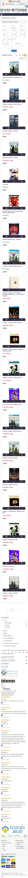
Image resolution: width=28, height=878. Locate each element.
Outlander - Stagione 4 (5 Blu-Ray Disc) (12, 431)
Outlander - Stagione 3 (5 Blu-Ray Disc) (12, 377)
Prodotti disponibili (9, 638)
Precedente (4, 694)
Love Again (5, 184)
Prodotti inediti (8, 640)
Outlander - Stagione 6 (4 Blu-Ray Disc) (12, 104)
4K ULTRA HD (8, 623)
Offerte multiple (8, 635)
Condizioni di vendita (6, 842)
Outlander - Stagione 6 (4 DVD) (10, 131)
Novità (5, 630)
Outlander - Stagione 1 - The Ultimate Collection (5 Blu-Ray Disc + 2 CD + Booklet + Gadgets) (14, 294)
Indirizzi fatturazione (20, 848)
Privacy (3, 844)
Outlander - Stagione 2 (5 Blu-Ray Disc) (12, 322)
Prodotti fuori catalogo (10, 645)
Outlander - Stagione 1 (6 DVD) (10, 457)
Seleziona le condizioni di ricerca (10, 22)
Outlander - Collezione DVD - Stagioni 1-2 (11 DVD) (13, 512)
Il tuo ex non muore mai (8, 566)
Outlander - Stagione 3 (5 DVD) (10, 539)
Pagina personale (20, 842)
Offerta (5, 633)
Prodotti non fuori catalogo (11, 643)
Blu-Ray (7, 625)
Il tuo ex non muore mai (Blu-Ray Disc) (12, 404)
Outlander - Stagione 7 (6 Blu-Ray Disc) (12, 77)
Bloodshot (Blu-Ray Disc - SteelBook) (12, 239)
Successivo (10, 694)
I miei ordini (18, 844)
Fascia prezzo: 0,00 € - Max (7, 653)
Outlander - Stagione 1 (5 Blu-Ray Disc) (12, 266)
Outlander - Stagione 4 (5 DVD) (10, 593)
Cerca (14, 50)
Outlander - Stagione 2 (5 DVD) (10, 484)
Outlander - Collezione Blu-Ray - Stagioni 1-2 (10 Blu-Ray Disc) (13, 350)
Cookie (3, 846)
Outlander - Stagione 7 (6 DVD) (10, 157)
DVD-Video (8, 627)
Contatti (4, 850)
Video (5, 620)
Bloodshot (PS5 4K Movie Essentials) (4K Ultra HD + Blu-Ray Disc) (13, 212)
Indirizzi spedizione (20, 846)
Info (3, 848)
